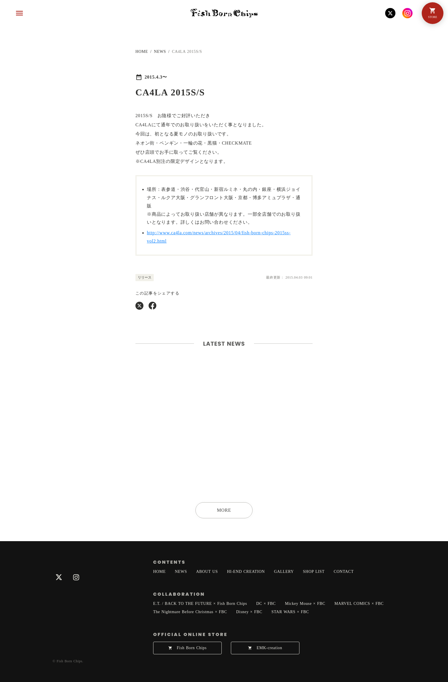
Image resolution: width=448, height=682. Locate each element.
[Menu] (19, 13)
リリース (144, 277)
